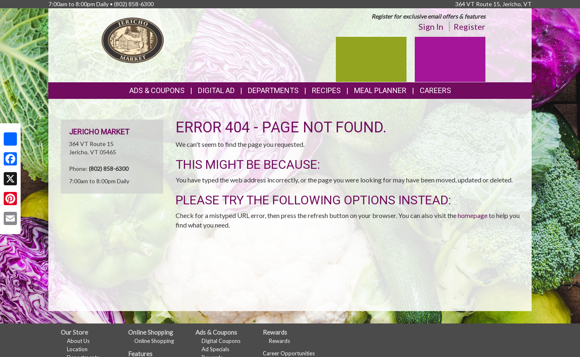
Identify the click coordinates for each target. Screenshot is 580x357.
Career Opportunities (289, 353)
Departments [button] (273, 90)
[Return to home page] (133, 39)
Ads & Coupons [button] (157, 90)
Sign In (430, 26)
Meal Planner (380, 90)
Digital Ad (216, 90)
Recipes (326, 90)
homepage (472, 215)
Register (469, 26)
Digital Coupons (221, 341)
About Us (78, 341)
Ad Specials (215, 349)
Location (77, 349)
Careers (435, 90)
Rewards (279, 341)
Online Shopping (154, 341)
